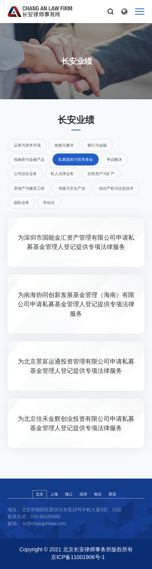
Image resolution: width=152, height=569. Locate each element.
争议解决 (114, 159)
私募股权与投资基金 (75, 159)
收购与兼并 (64, 145)
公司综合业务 (25, 174)
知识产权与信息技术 (116, 188)
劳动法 (49, 202)
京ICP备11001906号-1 (78, 557)
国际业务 (21, 202)
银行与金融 (97, 145)
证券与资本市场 (27, 145)
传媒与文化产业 (71, 188)
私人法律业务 (62, 174)
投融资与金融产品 (29, 159)
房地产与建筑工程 (29, 188)
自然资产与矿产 (101, 174)
